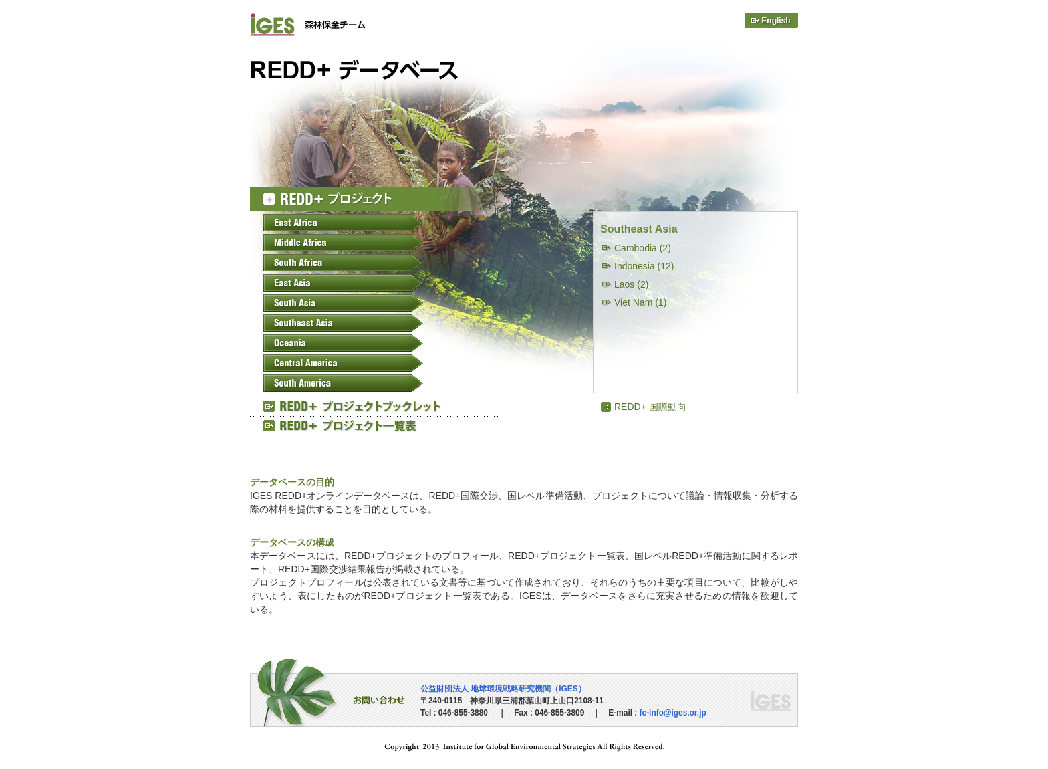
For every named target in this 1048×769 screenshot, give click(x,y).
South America (343, 383)
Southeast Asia (343, 323)
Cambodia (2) (642, 248)
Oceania (343, 343)
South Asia (343, 303)
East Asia (343, 283)
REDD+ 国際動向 (650, 406)
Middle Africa (343, 242)
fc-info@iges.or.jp (673, 713)
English (771, 20)
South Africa (343, 262)
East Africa (343, 222)
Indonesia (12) (644, 266)
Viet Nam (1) (640, 302)
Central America (343, 363)
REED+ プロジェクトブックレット (377, 406)
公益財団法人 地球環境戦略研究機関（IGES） (503, 688)
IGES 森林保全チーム (338, 24)
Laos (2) (631, 284)
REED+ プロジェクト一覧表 (377, 425)
